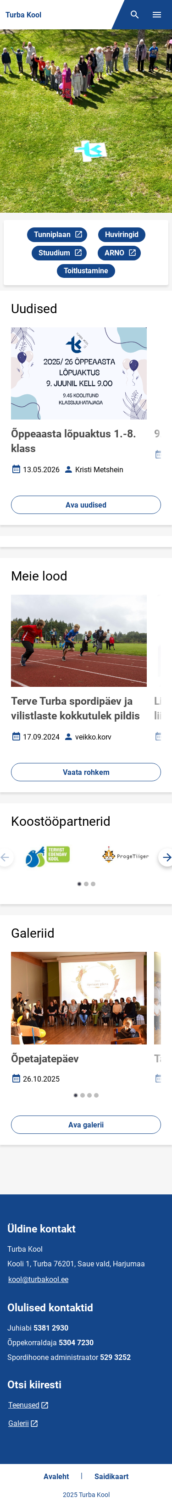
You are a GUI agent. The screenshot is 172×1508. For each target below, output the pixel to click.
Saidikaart (111, 1476)
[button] (79, 884)
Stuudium (62, 254)
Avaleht (56, 1476)
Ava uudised (86, 505)
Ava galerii (86, 1125)
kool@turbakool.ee (38, 1279)
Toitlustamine (86, 270)
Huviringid (122, 234)
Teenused (23, 1405)
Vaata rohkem (86, 772)
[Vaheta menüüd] (156, 14)
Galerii (18, 1423)
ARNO (122, 254)
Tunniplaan (60, 236)
